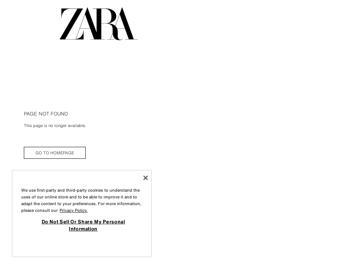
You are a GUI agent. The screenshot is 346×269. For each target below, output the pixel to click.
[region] (82, 213)
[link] (55, 153)
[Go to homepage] (99, 23)
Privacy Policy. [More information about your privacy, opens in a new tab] (74, 210)
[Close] (145, 177)
